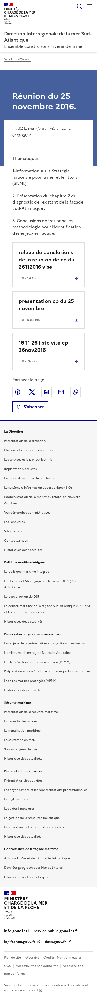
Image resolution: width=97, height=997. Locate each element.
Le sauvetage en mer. (19, 740)
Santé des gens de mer (21, 749)
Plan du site (12, 957)
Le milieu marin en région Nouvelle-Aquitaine (37, 652)
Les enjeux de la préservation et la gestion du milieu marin (46, 643)
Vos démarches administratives (27, 512)
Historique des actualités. (23, 758)
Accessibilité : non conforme (37, 966)
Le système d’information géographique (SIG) (38, 487)
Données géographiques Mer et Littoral (33, 867)
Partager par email (61, 392)
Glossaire (32, 957)
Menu (90, 6)
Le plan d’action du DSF (21, 596)
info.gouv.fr (14, 931)
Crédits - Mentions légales (62, 957)
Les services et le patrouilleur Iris (28, 459)
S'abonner (30, 406)
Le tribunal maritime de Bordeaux (29, 478)
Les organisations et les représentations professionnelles (45, 789)
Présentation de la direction (25, 441)
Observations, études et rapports (28, 877)
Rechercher (79, 6)
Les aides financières (19, 808)
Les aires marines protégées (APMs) (30, 680)
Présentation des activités (23, 780)
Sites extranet (14, 531)
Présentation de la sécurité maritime (31, 712)
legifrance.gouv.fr (19, 942)
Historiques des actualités (23, 550)
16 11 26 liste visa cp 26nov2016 (43, 346)
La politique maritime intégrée (26, 571)
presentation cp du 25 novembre (46, 304)
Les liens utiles (14, 522)
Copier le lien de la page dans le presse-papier (75, 392)
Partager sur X (32, 392)
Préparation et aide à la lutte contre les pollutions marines (47, 671)
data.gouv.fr (55, 942)
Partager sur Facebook (17, 392)
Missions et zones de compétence (29, 450)
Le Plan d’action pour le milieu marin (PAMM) (37, 662)
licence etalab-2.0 (24, 990)
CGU (7, 966)
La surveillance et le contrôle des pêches (34, 827)
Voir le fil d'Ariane (17, 59)
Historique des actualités (22, 836)
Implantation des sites (20, 469)
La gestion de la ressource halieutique (32, 818)
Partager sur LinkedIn (46, 392)
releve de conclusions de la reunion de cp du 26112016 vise (46, 259)
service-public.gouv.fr (53, 931)
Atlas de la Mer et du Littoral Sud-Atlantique (37, 858)
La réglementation (17, 799)
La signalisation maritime (22, 730)
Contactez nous (16, 540)
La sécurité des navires (20, 721)
